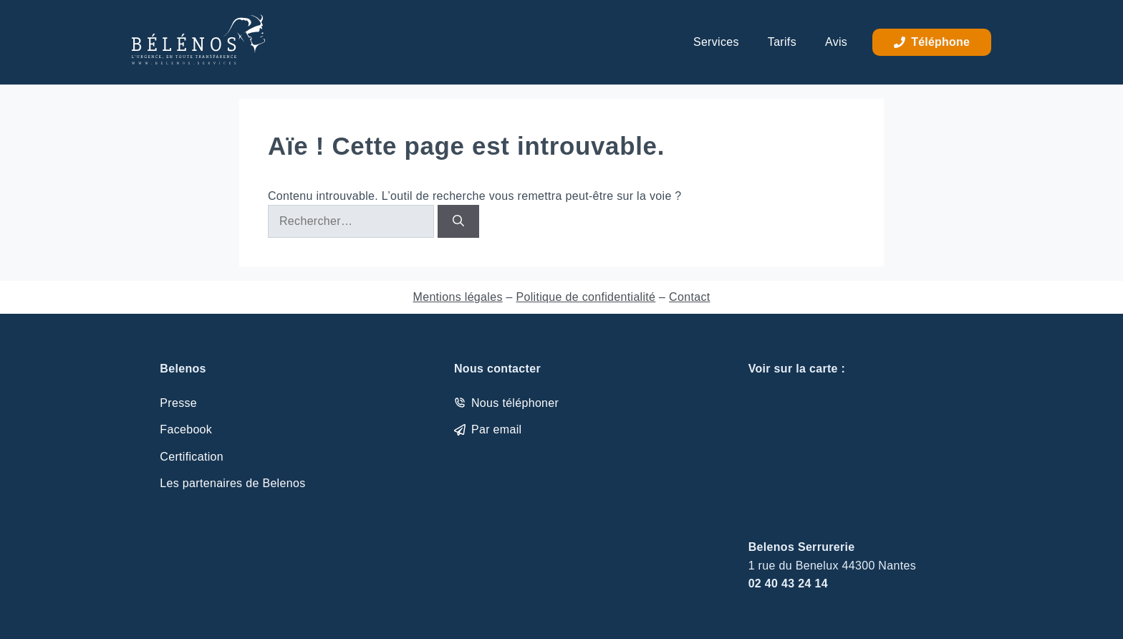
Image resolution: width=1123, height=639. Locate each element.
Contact (689, 297)
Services (716, 42)
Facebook (186, 429)
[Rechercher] (458, 221)
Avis (836, 42)
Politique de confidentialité (585, 297)
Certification (191, 457)
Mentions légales (458, 297)
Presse (178, 403)
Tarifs (782, 42)
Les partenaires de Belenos (232, 483)
